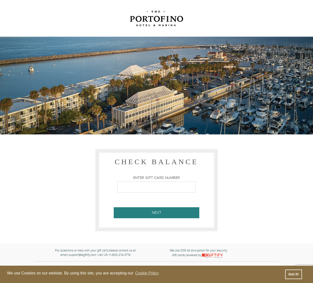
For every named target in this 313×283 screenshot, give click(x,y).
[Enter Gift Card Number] (156, 187)
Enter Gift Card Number (156, 178)
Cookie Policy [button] (147, 273)
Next (156, 212)
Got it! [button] (293, 274)
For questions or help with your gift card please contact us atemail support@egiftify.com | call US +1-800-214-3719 (95, 253)
